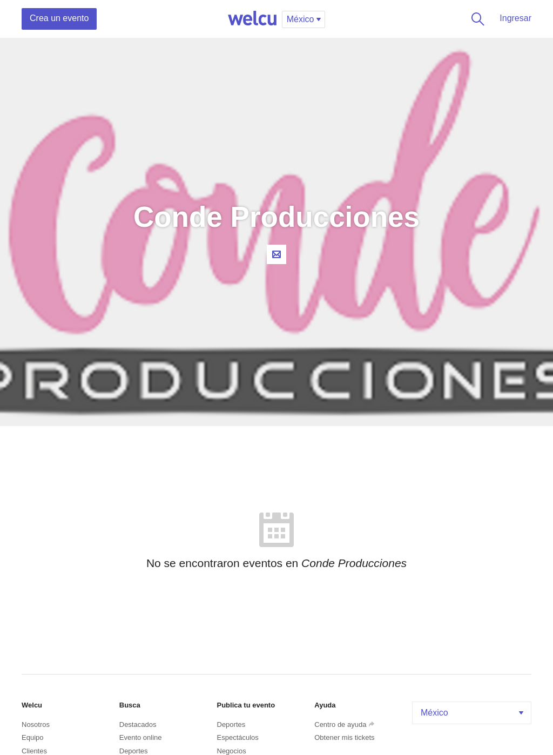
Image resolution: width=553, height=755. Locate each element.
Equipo (32, 737)
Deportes (133, 751)
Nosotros (36, 724)
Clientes (34, 751)
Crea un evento (59, 18)
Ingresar (515, 18)
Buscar (475, 18)
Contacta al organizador (276, 254)
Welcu (252, 19)
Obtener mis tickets (344, 737)
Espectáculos (238, 737)
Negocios (231, 751)
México (473, 712)
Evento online (140, 737)
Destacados (138, 724)
